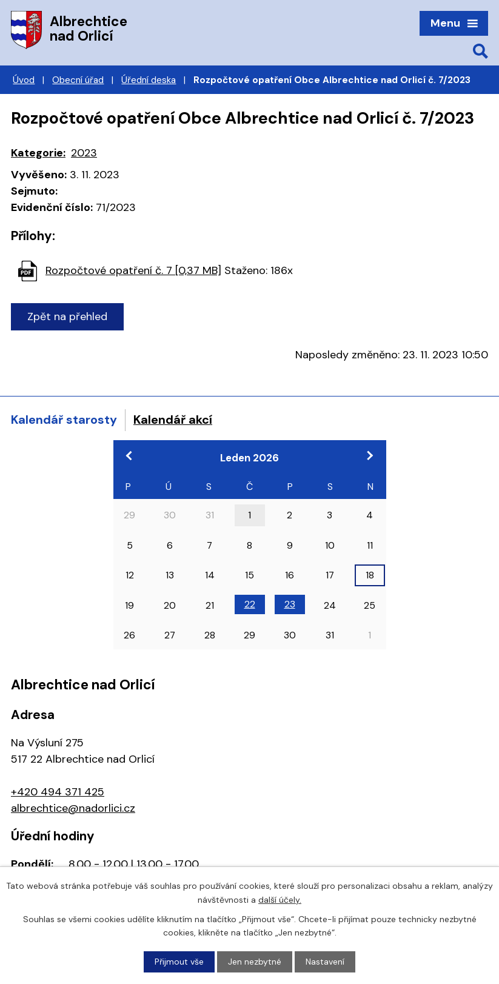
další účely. (279, 899)
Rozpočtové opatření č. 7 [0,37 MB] (133, 270)
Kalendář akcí (172, 419)
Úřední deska (148, 80)
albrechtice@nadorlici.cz (73, 808)
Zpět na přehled (67, 316)
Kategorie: (38, 153)
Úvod (24, 80)
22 (249, 604)
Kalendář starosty (64, 419)
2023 (84, 153)
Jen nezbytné (254, 961)
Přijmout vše (179, 961)
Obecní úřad (78, 80)
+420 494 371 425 (57, 792)
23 (289, 604)
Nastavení (325, 961)
